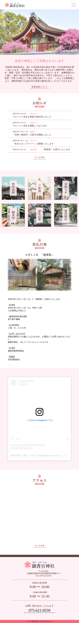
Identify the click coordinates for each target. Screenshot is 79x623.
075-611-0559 (39, 610)
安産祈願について (39, 87)
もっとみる (40, 157)
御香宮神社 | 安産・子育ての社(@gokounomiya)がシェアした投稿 (42, 455)
